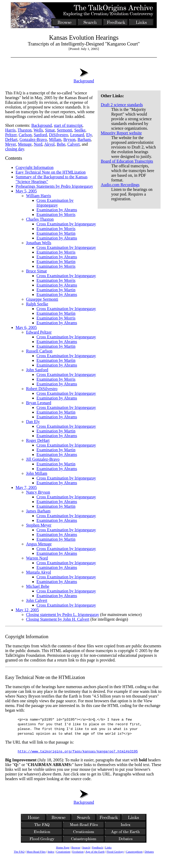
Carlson (25, 135)
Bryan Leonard (38, 403)
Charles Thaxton (40, 219)
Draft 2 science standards (122, 104)
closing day (14, 149)
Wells (38, 130)
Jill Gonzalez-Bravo (43, 459)
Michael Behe (37, 586)
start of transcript (68, 125)
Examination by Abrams (57, 210)
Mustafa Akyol (38, 572)
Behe (61, 144)
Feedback (97, 847)
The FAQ (19, 851)
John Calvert (36, 600)
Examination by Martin (56, 233)
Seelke (79, 130)
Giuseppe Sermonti (42, 299)
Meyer (10, 144)
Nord (38, 144)
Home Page (62, 847)
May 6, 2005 (26, 327)
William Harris (38, 195)
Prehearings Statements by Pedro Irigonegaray (54, 186)
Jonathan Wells (38, 243)
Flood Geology (115, 851)
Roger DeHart (38, 440)
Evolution (78, 851)
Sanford (40, 135)
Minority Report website (121, 133)
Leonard (77, 135)
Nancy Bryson (38, 492)
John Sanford (37, 370)
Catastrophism (134, 851)
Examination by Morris (56, 214)
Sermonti (64, 130)
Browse (75, 847)
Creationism (63, 851)
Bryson (69, 139)
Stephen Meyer (38, 525)
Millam (55, 139)
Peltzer (11, 135)
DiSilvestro (58, 135)
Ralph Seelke (37, 304)
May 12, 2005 (27, 610)
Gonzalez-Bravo (33, 139)
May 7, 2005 (26, 487)
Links (108, 847)
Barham (84, 139)
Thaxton (24, 130)
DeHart (11, 139)
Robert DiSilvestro (41, 388)
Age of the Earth (94, 851)
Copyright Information (35, 167)
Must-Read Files (36, 851)
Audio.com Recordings (120, 184)
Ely (89, 135)
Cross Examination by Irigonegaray (55, 202)
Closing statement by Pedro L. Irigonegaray (62, 614)
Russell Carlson (39, 351)
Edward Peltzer (39, 332)
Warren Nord (37, 558)
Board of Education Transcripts (127, 161)
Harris (10, 130)
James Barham (38, 511)
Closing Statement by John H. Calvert (58, 619)
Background (84, 78)
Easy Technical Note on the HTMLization (51, 172)
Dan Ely (33, 421)
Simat (50, 130)
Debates (149, 851)
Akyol (49, 144)
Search (86, 847)
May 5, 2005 (26, 191)
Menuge (25, 144)
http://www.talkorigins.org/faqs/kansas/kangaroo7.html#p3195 (78, 751)
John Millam (36, 473)
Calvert (73, 144)
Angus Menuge (39, 544)
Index (51, 851)
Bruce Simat (36, 271)
